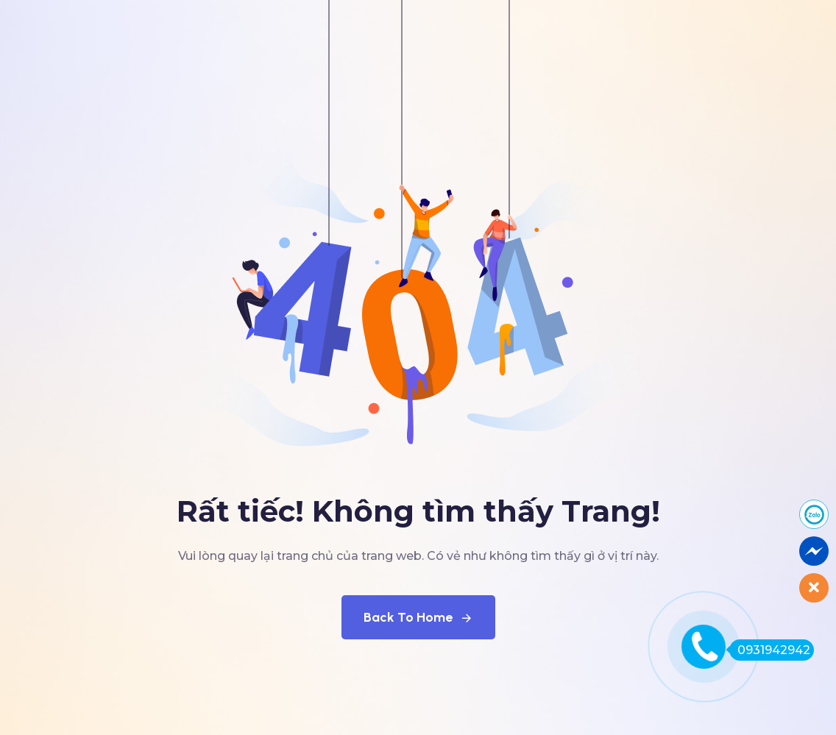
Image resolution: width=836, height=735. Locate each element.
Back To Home (418, 617)
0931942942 (769, 650)
